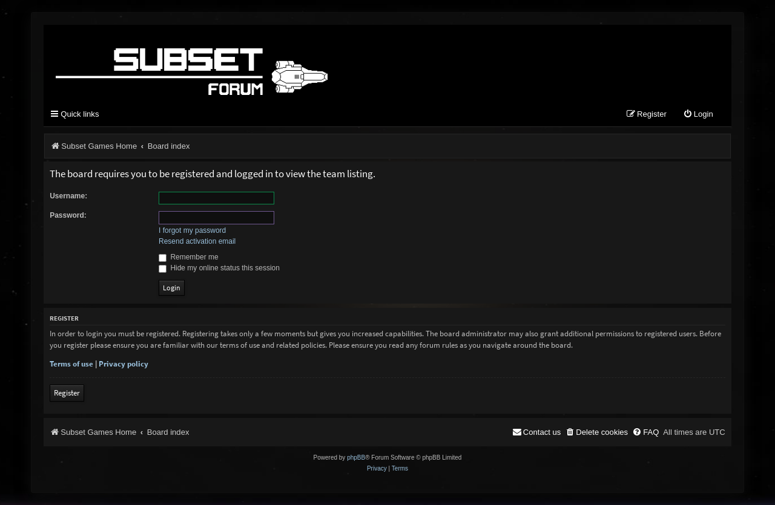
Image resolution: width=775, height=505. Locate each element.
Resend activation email (197, 241)
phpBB (356, 457)
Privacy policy (123, 364)
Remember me (189, 257)
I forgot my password (192, 230)
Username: (68, 196)
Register (67, 393)
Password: (68, 215)
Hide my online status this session (219, 268)
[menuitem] (698, 114)
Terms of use (71, 364)
